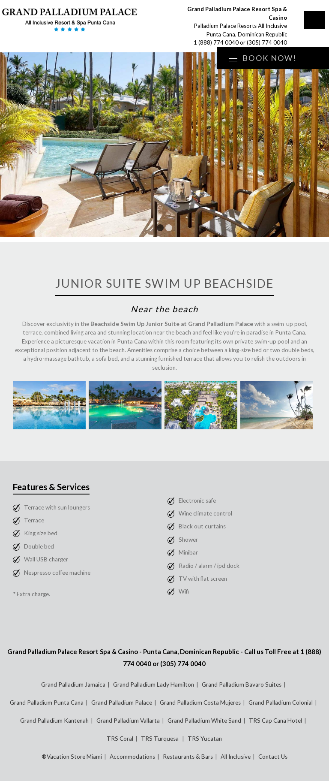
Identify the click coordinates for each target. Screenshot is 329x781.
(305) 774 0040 (267, 42)
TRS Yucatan (205, 738)
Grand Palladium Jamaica (73, 684)
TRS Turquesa (160, 738)
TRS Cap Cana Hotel (275, 720)
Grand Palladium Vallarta (128, 720)
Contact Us (272, 756)
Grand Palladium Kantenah (54, 720)
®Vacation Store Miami (72, 756)
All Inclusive (236, 756)
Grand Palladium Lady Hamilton (153, 684)
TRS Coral (120, 738)
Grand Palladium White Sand (204, 720)
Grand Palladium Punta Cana (47, 702)
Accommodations (132, 756)
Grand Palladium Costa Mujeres (200, 702)
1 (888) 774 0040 (216, 42)
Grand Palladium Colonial (280, 702)
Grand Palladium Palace (121, 702)
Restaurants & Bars (188, 756)
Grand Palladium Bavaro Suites (241, 684)
